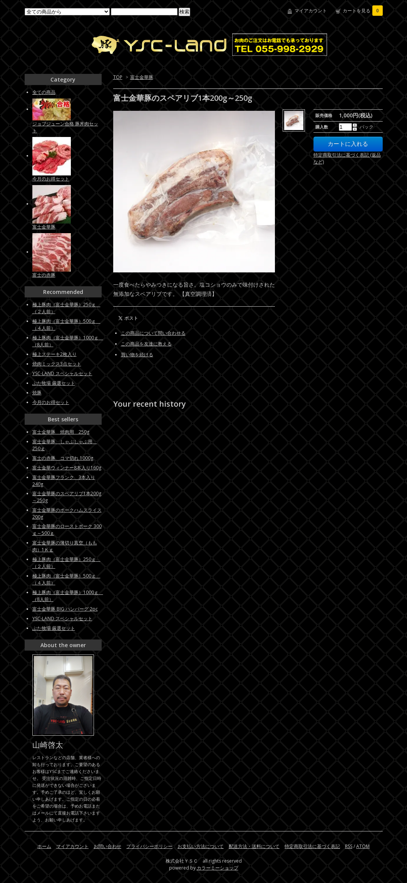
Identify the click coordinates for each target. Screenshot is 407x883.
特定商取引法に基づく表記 (312, 846)
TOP (117, 77)
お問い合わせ (107, 846)
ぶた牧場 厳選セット (53, 383)
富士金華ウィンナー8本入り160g (66, 467)
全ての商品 (43, 92)
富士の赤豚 (43, 275)
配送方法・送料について (254, 846)
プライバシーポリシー (149, 846)
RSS (348, 846)
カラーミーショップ (217, 868)
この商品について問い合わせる (153, 333)
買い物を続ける (137, 354)
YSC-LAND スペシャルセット (62, 373)
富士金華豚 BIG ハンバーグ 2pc (65, 609)
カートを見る (363, 10)
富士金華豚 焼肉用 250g (60, 432)
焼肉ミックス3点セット (56, 364)
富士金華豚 (141, 77)
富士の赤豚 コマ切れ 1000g (62, 458)
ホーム (44, 846)
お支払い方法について (201, 846)
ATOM (363, 846)
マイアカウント (311, 10)
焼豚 (37, 392)
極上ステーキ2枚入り (54, 354)
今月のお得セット (50, 178)
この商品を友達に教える (146, 344)
